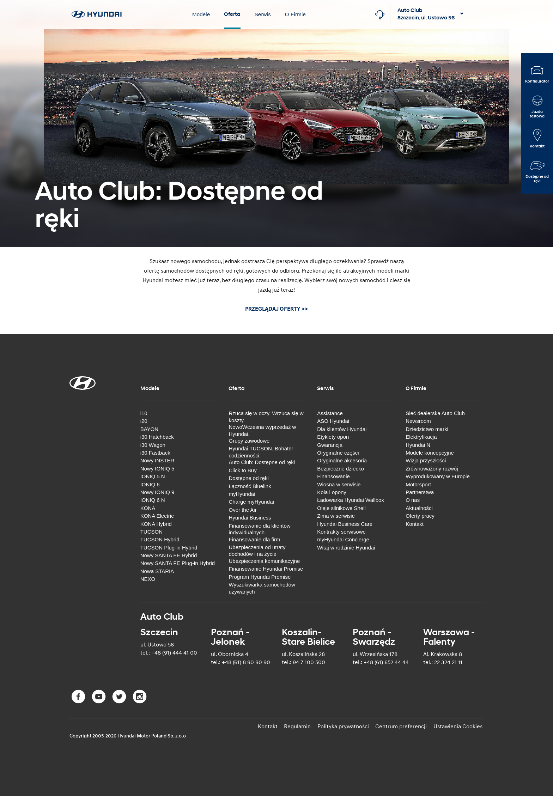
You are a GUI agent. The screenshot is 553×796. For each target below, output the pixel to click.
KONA (148, 507)
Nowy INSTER (157, 460)
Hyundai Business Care (344, 523)
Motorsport (418, 484)
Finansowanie (333, 476)
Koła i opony (331, 491)
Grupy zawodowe (249, 440)
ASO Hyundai (333, 421)
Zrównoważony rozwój (432, 468)
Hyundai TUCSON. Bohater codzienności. (261, 451)
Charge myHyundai (251, 501)
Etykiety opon (333, 436)
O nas (413, 499)
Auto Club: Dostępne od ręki (262, 462)
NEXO (148, 578)
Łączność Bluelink (250, 485)
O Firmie (295, 14)
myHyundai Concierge (343, 539)
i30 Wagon (152, 444)
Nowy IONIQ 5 (157, 468)
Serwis (263, 14)
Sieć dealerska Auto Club (435, 412)
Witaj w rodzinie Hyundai (346, 547)
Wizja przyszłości (426, 460)
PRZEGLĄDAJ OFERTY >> (276, 308)
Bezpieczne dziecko (340, 468)
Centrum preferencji (403, 725)
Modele (201, 14)
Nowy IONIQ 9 (157, 491)
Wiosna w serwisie (338, 484)
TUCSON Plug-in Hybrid (169, 547)
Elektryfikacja (421, 436)
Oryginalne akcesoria (342, 460)
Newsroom (418, 421)
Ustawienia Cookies (459, 725)
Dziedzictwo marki (427, 428)
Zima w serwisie (336, 515)
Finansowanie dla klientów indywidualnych (259, 528)
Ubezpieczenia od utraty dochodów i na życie (257, 550)
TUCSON (151, 531)
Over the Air (242, 509)
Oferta (232, 14)
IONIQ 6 (150, 484)
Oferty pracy (420, 515)
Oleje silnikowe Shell (341, 507)
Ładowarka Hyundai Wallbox (350, 499)
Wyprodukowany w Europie (438, 476)
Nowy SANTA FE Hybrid (168, 555)
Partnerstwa (420, 491)
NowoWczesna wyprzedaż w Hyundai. (262, 429)
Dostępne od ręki (248, 477)
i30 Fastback (155, 452)
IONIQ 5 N (152, 476)
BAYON (149, 428)
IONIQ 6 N (152, 499)
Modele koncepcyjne (430, 452)
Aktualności (419, 507)
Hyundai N (418, 444)
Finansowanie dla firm (254, 539)
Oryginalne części (338, 452)
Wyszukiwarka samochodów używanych (262, 587)
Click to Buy (242, 470)
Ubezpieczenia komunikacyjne (264, 560)
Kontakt (415, 523)
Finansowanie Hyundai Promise (266, 568)
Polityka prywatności (346, 725)
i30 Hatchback (157, 436)
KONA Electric (157, 515)
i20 (143, 421)
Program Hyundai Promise (260, 576)
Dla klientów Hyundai (341, 428)
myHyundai (242, 493)
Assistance (330, 412)
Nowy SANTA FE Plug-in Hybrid (177, 563)
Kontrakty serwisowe (341, 531)
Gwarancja (329, 444)
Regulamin (302, 725)
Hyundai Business (250, 517)
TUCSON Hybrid (160, 539)
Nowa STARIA (157, 570)
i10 (143, 412)
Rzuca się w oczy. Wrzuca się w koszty (266, 416)
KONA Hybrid (156, 523)
